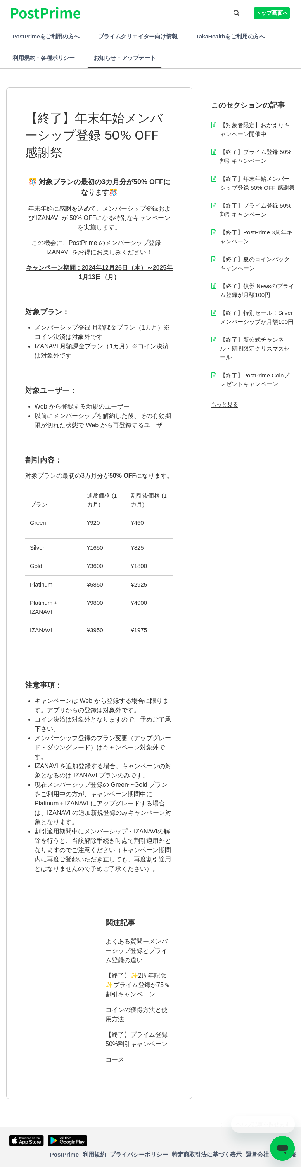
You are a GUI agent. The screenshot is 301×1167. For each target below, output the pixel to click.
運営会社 (257, 1154)
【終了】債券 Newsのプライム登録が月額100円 (257, 290)
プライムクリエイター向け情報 (137, 36)
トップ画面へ (272, 13)
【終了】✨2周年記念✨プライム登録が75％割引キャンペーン (138, 985)
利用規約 (94, 1154)
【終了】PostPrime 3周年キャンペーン (256, 237)
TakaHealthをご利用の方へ (230, 36)
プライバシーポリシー (139, 1154)
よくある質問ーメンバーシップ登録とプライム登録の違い (137, 950)
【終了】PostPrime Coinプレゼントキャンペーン (254, 380)
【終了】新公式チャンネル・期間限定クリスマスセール (255, 348)
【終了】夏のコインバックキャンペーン (255, 263)
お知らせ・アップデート (124, 57)
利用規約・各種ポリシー (43, 57)
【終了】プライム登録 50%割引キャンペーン (137, 1039)
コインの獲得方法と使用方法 (137, 1014)
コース (115, 1059)
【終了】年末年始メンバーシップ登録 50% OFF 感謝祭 (257, 183)
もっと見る (224, 404)
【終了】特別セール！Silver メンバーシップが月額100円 (257, 317)
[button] (236, 13)
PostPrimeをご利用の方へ (46, 36)
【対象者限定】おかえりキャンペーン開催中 (255, 129)
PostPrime (64, 1154)
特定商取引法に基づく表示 (207, 1154)
